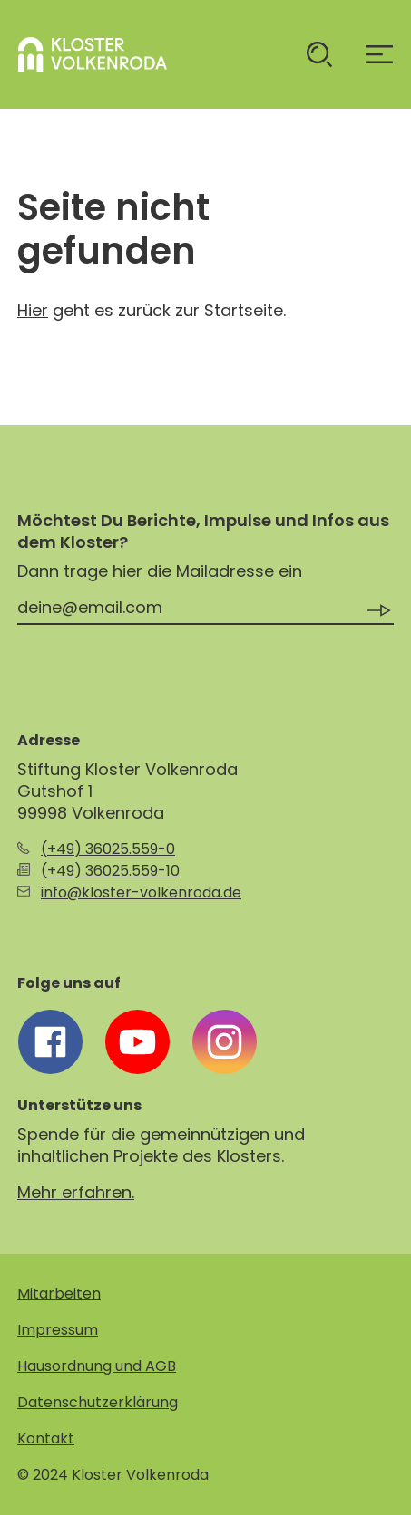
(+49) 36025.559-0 (108, 849)
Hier (32, 310)
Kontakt (45, 1438)
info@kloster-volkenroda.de (141, 892)
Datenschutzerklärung (97, 1402)
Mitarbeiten (59, 1293)
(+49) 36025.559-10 (110, 870)
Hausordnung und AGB (96, 1366)
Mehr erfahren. (75, 1192)
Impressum (57, 1329)
